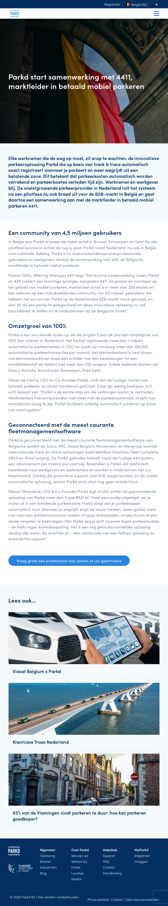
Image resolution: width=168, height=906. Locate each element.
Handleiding (112, 873)
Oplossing (47, 855)
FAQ (106, 861)
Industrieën (48, 867)
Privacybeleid (98, 899)
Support (109, 855)
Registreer (112, 4)
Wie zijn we (79, 855)
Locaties (77, 873)
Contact (109, 867)
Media (76, 878)
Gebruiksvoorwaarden (142, 899)
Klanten (45, 861)
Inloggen (141, 861)
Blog (43, 873)
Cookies (117, 899)
